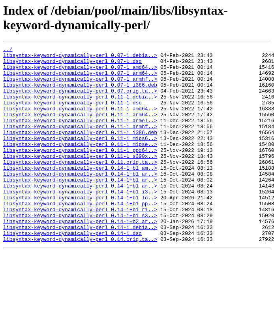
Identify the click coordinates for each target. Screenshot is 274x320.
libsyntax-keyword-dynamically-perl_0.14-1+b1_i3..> (80, 221)
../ (7, 50)
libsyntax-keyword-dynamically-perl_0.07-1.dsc (72, 64)
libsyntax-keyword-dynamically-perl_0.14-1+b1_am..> (80, 192)
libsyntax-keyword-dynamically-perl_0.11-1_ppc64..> (80, 171)
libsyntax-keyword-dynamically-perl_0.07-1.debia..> (80, 57)
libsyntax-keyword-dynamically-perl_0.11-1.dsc (72, 114)
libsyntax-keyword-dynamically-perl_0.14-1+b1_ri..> (80, 242)
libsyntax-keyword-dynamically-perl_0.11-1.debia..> (80, 107)
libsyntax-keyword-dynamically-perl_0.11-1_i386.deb (80, 149)
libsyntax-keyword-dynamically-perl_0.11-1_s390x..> (80, 178)
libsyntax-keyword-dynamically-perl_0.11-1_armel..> (80, 135)
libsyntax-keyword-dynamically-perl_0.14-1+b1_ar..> (80, 199)
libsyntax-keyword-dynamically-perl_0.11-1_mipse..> (80, 164)
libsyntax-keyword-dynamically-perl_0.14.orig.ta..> (80, 278)
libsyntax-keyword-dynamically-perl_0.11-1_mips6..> (80, 157)
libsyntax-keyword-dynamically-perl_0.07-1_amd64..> (80, 71)
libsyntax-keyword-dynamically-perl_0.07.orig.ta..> (80, 100)
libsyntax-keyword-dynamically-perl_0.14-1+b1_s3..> (80, 249)
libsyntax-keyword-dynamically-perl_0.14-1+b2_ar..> (80, 256)
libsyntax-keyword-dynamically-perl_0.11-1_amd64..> (80, 121)
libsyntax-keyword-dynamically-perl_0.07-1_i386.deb (80, 93)
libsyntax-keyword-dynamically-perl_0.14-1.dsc (72, 271)
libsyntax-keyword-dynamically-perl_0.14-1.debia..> (80, 263)
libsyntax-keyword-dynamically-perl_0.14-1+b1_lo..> (80, 228)
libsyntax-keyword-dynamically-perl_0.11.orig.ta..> (80, 185)
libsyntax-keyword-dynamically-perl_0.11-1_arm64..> (80, 128)
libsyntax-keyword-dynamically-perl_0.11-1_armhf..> (80, 142)
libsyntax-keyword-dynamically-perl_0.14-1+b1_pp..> (80, 235)
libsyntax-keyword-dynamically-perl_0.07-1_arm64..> (80, 78)
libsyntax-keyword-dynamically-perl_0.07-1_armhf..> (80, 85)
